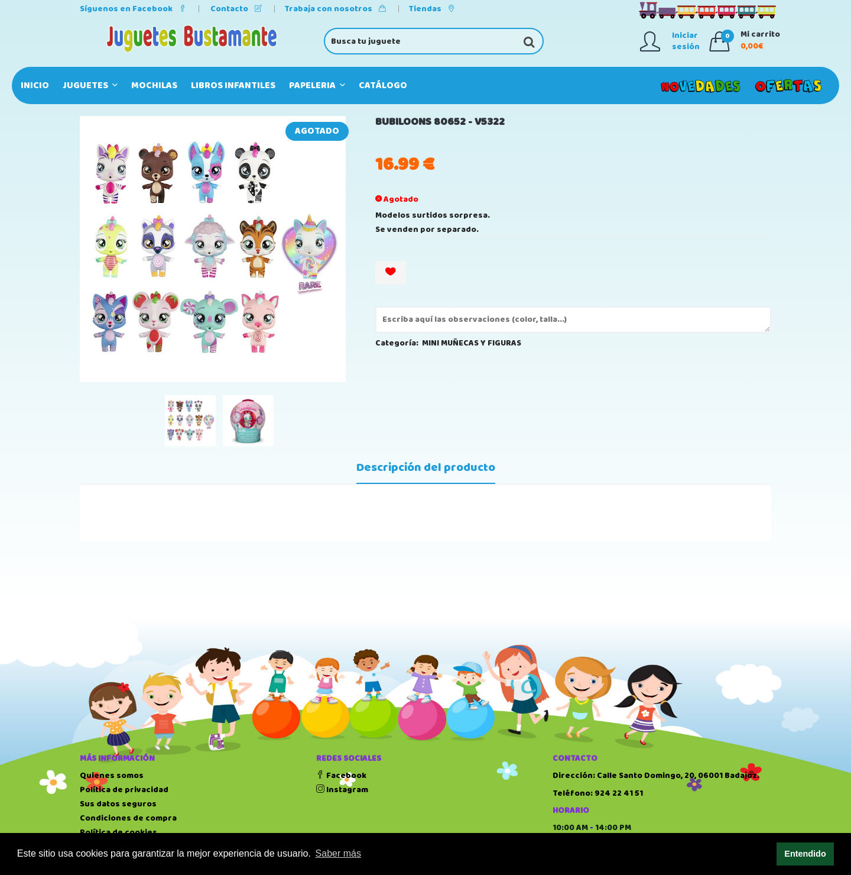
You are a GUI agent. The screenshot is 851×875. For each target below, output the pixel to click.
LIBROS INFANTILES (233, 85)
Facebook (341, 775)
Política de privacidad (124, 789)
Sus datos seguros (118, 804)
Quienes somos (112, 775)
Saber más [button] (338, 853)
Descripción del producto (425, 468)
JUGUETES (90, 85)
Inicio (35, 85)
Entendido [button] (805, 853)
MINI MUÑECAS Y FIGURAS (471, 343)
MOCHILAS (154, 85)
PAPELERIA (317, 85)
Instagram (342, 789)
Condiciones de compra (128, 818)
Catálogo (383, 85)
